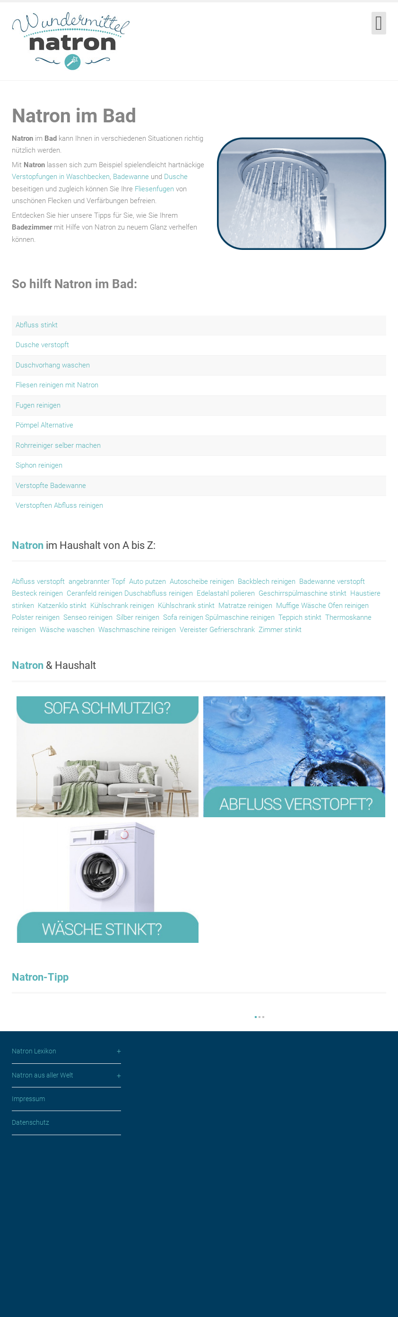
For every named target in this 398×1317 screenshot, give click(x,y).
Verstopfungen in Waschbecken (61, 176)
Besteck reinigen (37, 593)
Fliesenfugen (154, 189)
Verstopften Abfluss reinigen (59, 505)
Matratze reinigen (245, 605)
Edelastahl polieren (226, 593)
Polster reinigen (36, 617)
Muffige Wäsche (302, 605)
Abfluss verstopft (38, 581)
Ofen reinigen (348, 605)
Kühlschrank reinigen (122, 605)
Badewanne (131, 176)
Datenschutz (30, 1287)
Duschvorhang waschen (53, 365)
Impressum (28, 1264)
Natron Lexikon (34, 1216)
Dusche (176, 176)
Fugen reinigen (38, 405)
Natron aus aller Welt (42, 1240)
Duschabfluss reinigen (158, 593)
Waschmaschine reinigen (137, 629)
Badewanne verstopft (332, 581)
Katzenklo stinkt (62, 605)
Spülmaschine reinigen (240, 617)
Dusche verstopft (42, 345)
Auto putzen (147, 581)
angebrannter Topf (97, 581)
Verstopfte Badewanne (51, 485)
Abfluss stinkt (37, 325)
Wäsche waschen (66, 629)
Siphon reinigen (39, 465)
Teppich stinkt (299, 617)
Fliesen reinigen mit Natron (57, 385)
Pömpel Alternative (44, 425)
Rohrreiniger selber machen (58, 445)
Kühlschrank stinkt (186, 605)
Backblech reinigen (266, 581)
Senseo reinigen (87, 617)
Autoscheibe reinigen (202, 581)
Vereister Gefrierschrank (217, 629)
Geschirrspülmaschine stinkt (302, 593)
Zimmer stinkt (280, 629)
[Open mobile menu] (379, 23)
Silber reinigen (137, 617)
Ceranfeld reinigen (94, 593)
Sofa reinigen (184, 617)
